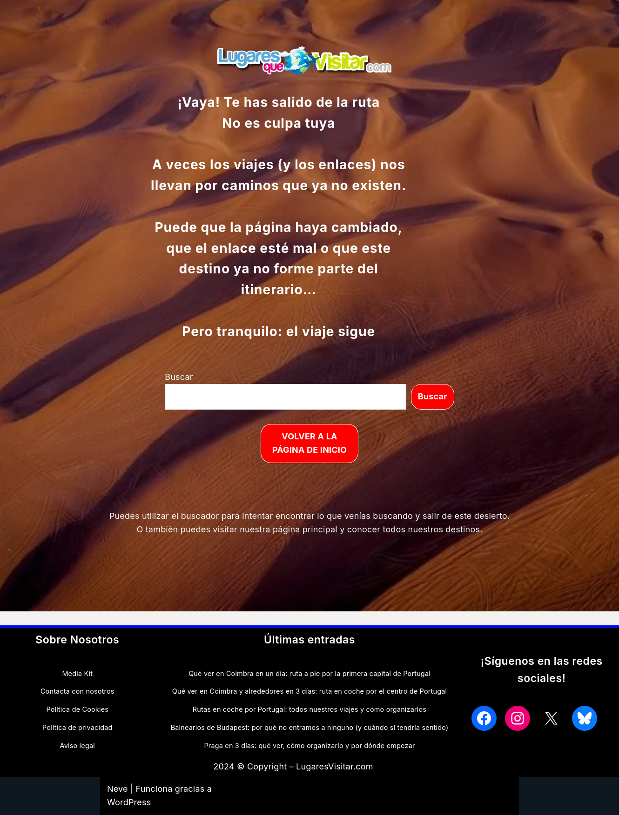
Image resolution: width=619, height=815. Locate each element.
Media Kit (77, 673)
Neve (117, 789)
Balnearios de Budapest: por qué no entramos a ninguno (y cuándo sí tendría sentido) (310, 727)
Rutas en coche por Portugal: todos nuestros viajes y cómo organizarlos (309, 709)
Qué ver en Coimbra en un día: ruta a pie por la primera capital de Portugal (309, 673)
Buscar (179, 377)
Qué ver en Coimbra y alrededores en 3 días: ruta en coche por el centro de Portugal (309, 691)
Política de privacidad (77, 727)
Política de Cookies (77, 709)
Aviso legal (77, 745)
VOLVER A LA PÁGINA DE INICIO (309, 443)
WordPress (129, 802)
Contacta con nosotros (77, 691)
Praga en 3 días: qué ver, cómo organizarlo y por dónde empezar (309, 745)
